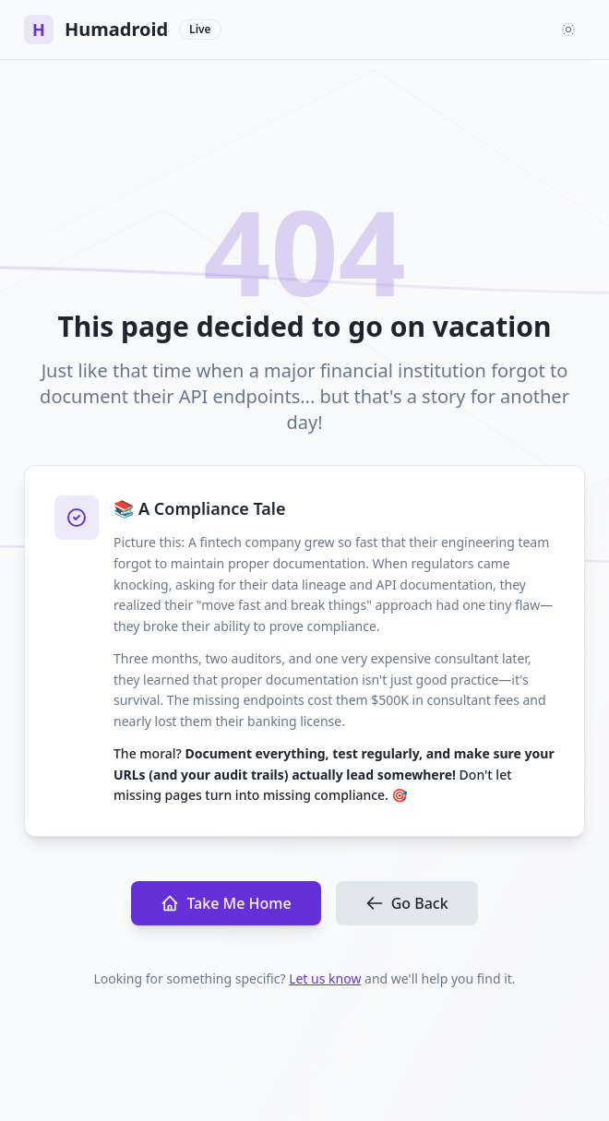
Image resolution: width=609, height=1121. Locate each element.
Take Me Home (226, 903)
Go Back (406, 903)
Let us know (325, 978)
